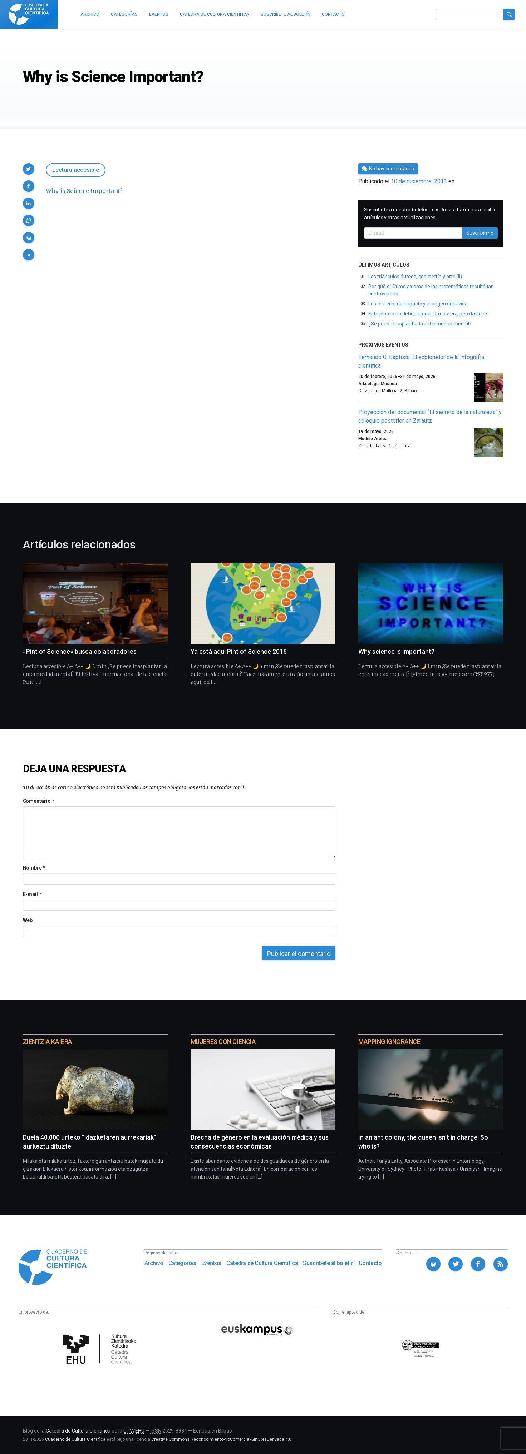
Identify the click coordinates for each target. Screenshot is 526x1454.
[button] (28, 169)
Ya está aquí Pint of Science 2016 (239, 651)
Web (28, 920)
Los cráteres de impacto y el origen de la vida (418, 304)
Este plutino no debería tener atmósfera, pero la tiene (427, 314)
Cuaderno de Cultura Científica (75, 1439)
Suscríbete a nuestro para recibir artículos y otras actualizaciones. (430, 213)
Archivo (153, 1263)
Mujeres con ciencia (223, 1041)
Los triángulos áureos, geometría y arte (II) (415, 276)
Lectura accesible (75, 169)
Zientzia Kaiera (47, 1041)
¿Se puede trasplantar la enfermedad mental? (420, 324)
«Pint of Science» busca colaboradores (80, 651)
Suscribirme (479, 233)
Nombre (34, 868)
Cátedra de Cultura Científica (262, 1263)
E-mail (32, 894)
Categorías (182, 1263)
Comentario (38, 801)
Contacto (370, 1263)
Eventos (211, 1263)
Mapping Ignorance (389, 1041)
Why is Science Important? (84, 190)
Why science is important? (396, 651)
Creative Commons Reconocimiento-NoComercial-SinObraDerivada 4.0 (221, 1439)
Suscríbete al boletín (328, 1263)
